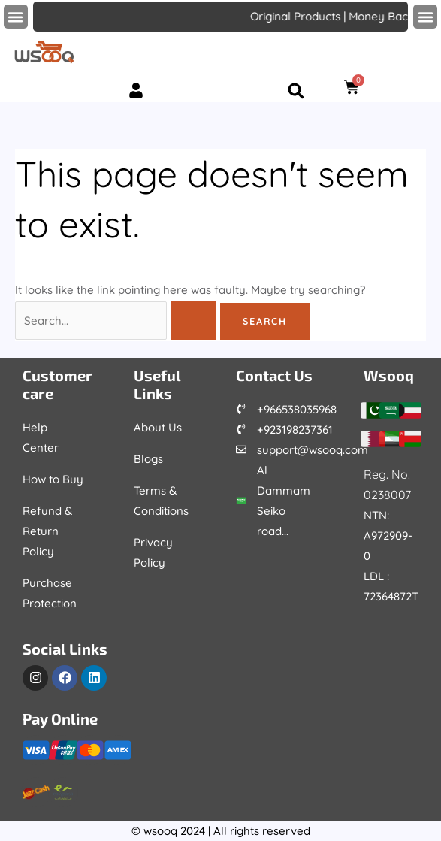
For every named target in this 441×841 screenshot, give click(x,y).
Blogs (148, 459)
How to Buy (53, 479)
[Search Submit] (193, 320)
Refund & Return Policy (47, 531)
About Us (158, 427)
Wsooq (389, 375)
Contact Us (274, 375)
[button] (16, 17)
